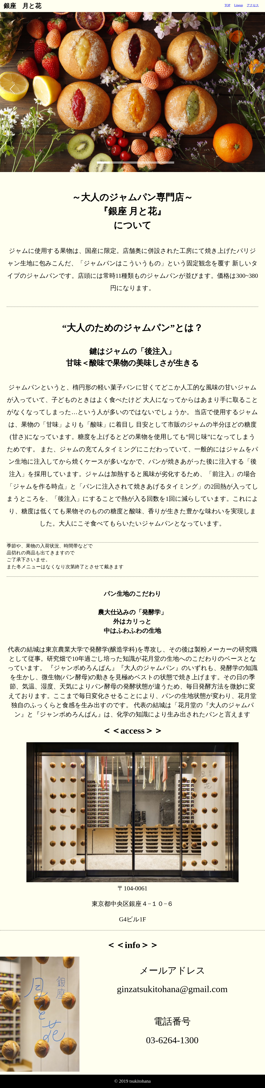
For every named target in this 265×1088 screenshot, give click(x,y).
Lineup (238, 5)
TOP (227, 5)
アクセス (253, 5)
